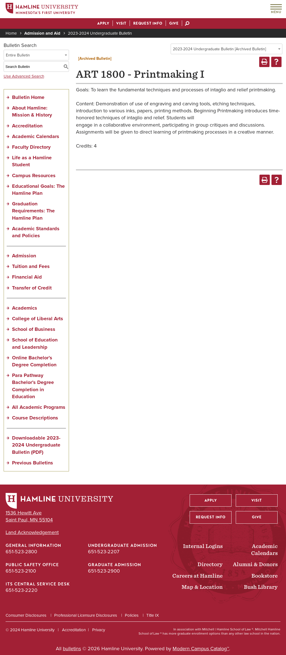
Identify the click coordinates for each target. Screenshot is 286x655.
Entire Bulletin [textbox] (18, 55)
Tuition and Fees (31, 266)
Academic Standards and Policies (35, 232)
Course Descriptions (35, 417)
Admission (24, 255)
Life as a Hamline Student (32, 161)
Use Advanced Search (24, 76)
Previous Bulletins (32, 462)
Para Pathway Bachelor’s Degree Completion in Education (33, 386)
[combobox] (226, 49)
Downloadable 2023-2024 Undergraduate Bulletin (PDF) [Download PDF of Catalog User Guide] (36, 444)
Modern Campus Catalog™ (201, 648)
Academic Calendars (35, 136)
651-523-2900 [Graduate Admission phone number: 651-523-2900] (104, 571)
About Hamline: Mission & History (32, 111)
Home (11, 33)
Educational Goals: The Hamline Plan (38, 189)
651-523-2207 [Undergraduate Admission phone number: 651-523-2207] (103, 551)
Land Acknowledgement (32, 532)
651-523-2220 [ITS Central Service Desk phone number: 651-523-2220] (21, 590)
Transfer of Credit (32, 287)
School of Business (33, 329)
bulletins (72, 648)
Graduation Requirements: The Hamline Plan (33, 210)
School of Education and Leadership (35, 343)
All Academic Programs (38, 407)
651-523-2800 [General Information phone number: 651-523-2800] (21, 551)
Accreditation (27, 125)
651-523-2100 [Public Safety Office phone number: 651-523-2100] (21, 571)
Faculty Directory (31, 147)
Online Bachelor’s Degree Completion (34, 361)
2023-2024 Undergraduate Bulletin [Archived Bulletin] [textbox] (219, 49)
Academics (24, 308)
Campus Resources (34, 175)
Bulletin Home (28, 97)
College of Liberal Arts (37, 318)
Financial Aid (27, 277)
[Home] (42, 9)
